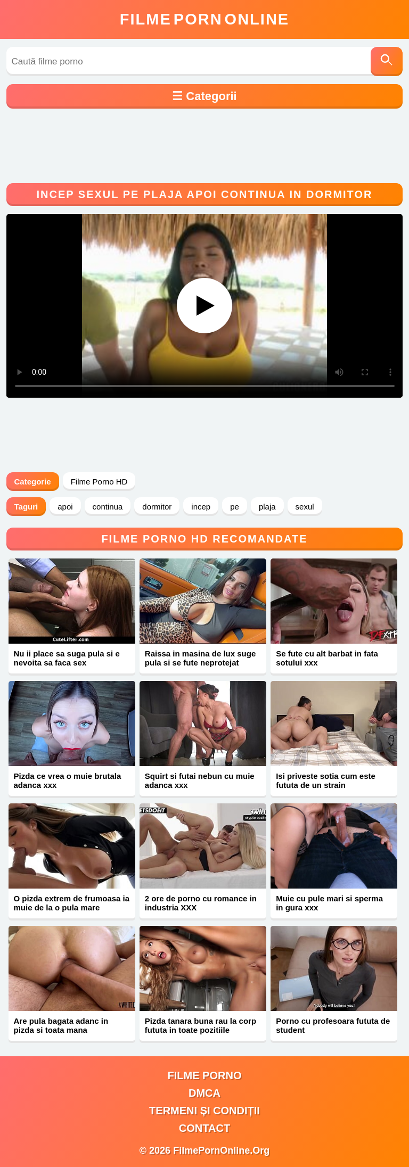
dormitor (156, 506)
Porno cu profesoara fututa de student (333, 1025)
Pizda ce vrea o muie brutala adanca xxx (67, 780)
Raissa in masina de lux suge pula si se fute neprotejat (200, 658)
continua (108, 506)
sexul (305, 506)
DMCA (204, 1093)
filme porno (205, 1075)
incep (200, 506)
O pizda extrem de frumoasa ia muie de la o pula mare (72, 903)
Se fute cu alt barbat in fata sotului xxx (327, 658)
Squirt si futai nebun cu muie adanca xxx (200, 780)
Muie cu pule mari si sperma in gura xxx (329, 903)
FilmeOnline (204, 19)
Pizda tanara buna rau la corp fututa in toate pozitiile (200, 1025)
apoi (65, 506)
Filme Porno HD (99, 481)
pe (234, 506)
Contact (204, 1128)
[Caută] (387, 61)
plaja (267, 506)
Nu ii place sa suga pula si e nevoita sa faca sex (67, 658)
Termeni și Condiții (204, 1110)
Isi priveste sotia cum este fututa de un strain (325, 780)
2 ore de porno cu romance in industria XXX (201, 903)
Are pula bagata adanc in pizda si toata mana (61, 1025)
